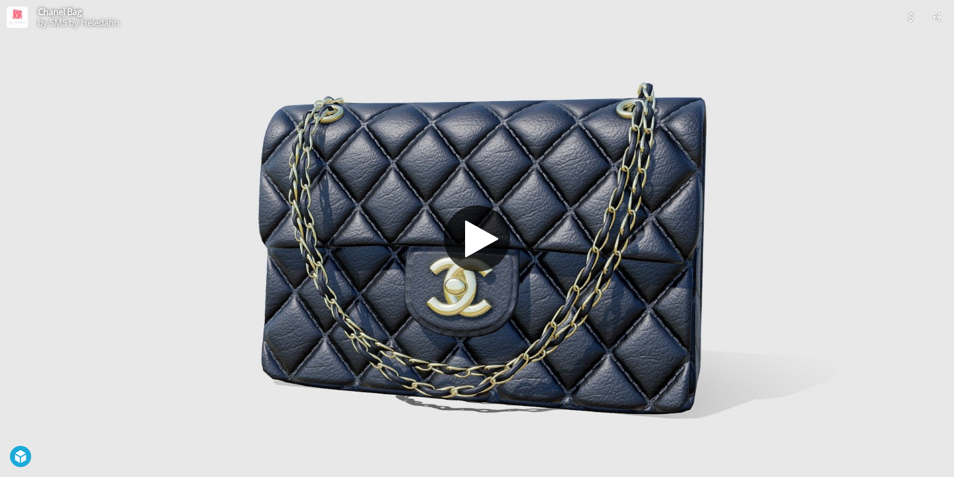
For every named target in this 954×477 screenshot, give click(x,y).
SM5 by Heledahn (84, 22)
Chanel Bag (59, 12)
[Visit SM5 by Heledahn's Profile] (17, 17)
